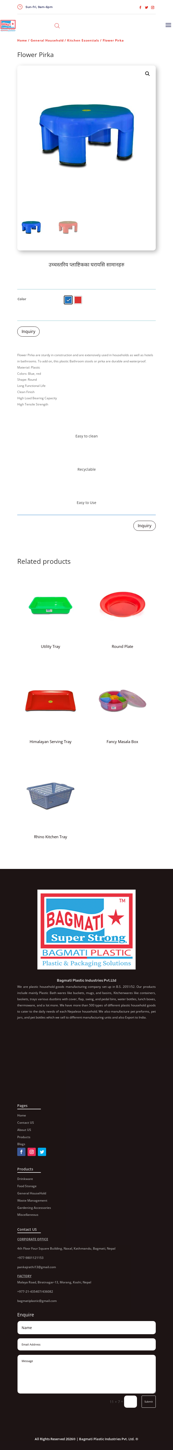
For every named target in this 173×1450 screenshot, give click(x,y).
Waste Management (32, 1200)
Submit (148, 1401)
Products (23, 1137)
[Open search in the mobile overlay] (57, 25)
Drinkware (25, 1179)
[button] (147, 73)
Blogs (21, 1144)
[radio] (68, 300)
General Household (47, 40)
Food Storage (27, 1186)
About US (24, 1130)
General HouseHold (31, 1193)
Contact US (25, 1122)
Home (22, 40)
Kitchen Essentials (83, 40)
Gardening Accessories (34, 1207)
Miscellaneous (27, 1214)
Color (22, 299)
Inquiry (28, 331)
